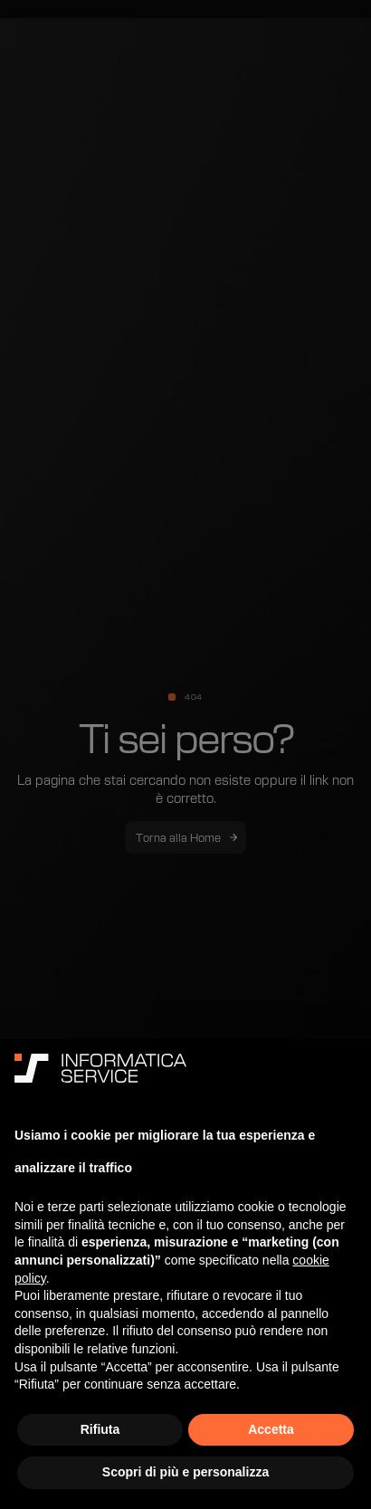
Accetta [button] (271, 1429)
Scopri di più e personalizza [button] (185, 1472)
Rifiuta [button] (100, 1429)
